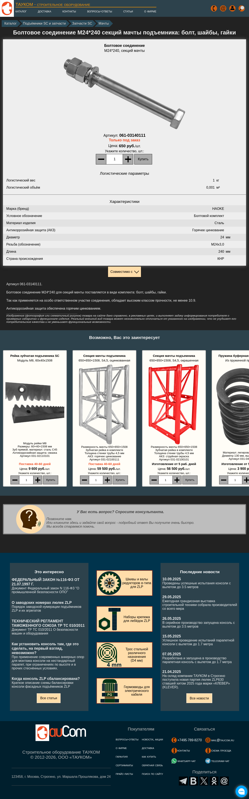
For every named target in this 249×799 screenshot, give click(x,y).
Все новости (199, 698)
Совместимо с (121, 271)
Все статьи (48, 698)
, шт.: (124, 151)
